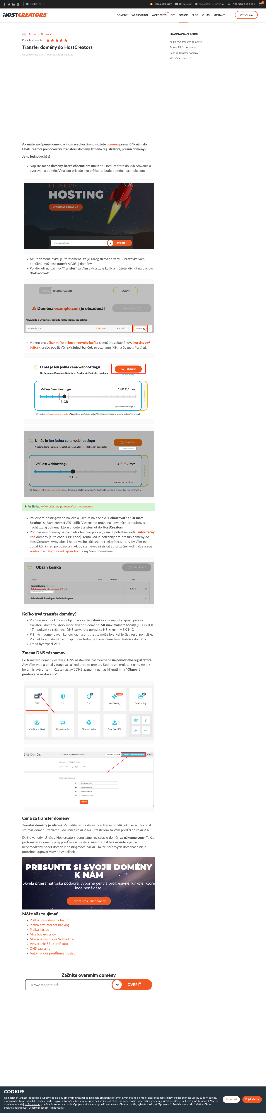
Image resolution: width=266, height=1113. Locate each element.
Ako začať (46, 34)
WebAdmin (246, 15)
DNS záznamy (40, 948)
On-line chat (185, 4)
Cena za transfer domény (184, 53)
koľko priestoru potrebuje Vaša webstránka (67, 506)
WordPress (159, 15)
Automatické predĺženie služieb (52, 953)
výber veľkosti (72, 343)
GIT (172, 15)
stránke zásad (32, 1104)
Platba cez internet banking (49, 925)
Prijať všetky (252, 1099)
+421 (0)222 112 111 (243, 4)
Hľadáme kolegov (163, 4)
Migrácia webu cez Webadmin (52, 939)
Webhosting (140, 15)
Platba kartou (39, 929)
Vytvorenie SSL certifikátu (49, 944)
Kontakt (219, 15)
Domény (122, 15)
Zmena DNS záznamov (183, 47)
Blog (195, 15)
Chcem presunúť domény (89, 901)
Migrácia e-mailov (43, 934)
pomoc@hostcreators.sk (211, 4)
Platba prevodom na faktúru (50, 920)
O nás (205, 15)
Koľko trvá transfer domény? (186, 42)
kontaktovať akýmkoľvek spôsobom (55, 551)
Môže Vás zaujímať (180, 58)
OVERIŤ (134, 985)
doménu (113, 144)
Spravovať (231, 1099)
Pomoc (183, 15)
